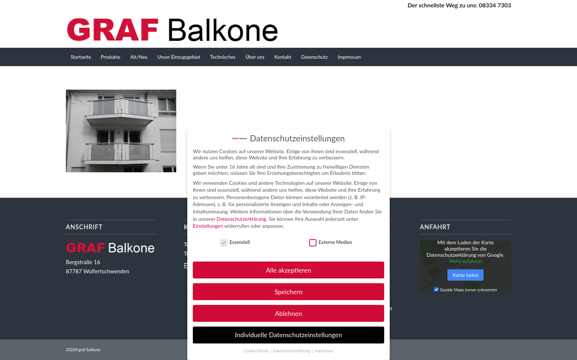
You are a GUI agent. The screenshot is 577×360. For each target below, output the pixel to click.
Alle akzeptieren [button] (288, 270)
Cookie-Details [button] (257, 351)
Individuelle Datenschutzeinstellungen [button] (288, 335)
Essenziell (235, 242)
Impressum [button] (324, 351)
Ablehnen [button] (288, 313)
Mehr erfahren (465, 261)
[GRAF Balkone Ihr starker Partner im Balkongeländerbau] (175, 29)
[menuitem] (81, 57)
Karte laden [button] (466, 275)
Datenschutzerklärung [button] (292, 351)
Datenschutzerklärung (241, 219)
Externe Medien (330, 242)
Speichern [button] (288, 292)
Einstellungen (208, 226)
